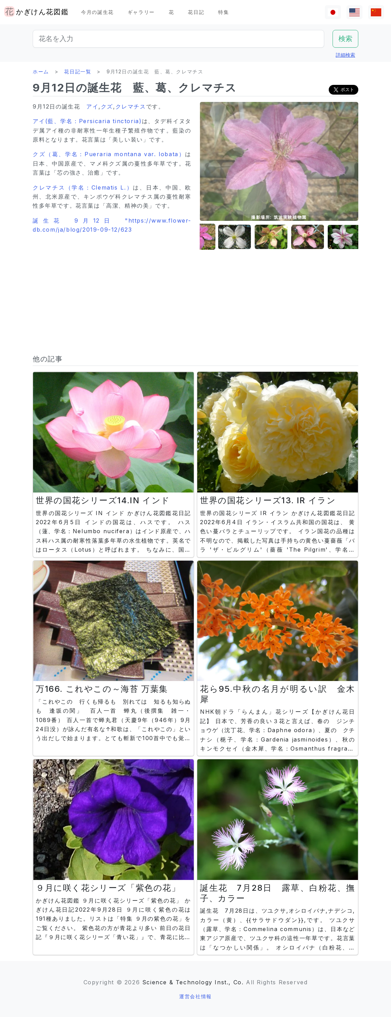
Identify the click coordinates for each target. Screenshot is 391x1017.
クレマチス (130, 106)
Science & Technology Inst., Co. (193, 982)
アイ (92, 106)
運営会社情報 (195, 996)
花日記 (196, 12)
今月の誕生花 (97, 12)
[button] (217, 237)
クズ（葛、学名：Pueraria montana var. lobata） (109, 154)
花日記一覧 (77, 71)
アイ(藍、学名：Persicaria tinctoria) (87, 121)
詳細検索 (345, 55)
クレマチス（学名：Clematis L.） (83, 187)
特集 (223, 12)
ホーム (41, 71)
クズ (107, 106)
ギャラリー (141, 12)
